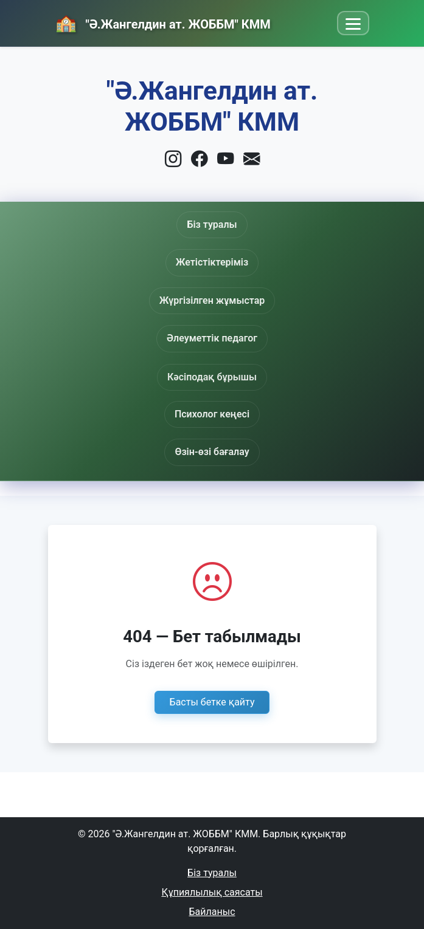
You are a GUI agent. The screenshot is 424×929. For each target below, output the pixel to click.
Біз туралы (212, 873)
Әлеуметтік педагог (212, 340)
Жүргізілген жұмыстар (212, 300)
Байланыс (212, 911)
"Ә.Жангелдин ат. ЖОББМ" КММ (177, 24)
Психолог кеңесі (212, 414)
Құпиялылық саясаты (211, 892)
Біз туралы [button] (212, 224)
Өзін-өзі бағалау (212, 452)
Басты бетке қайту (212, 702)
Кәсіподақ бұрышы (212, 380)
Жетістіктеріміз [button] (212, 262)
